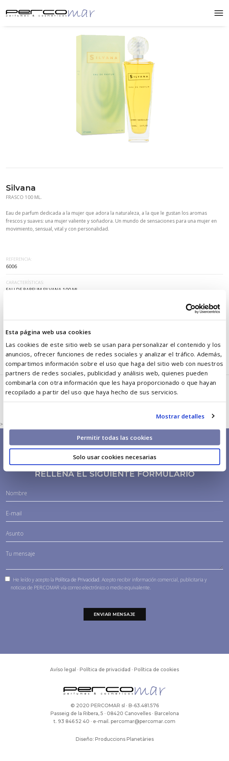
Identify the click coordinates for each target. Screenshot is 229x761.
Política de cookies (156, 669)
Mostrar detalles (180, 416)
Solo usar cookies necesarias (114, 456)
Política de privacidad (105, 669)
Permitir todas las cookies (115, 437)
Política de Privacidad (77, 579)
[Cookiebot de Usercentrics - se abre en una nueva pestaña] (185, 309)
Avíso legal (63, 669)
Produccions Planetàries (124, 739)
